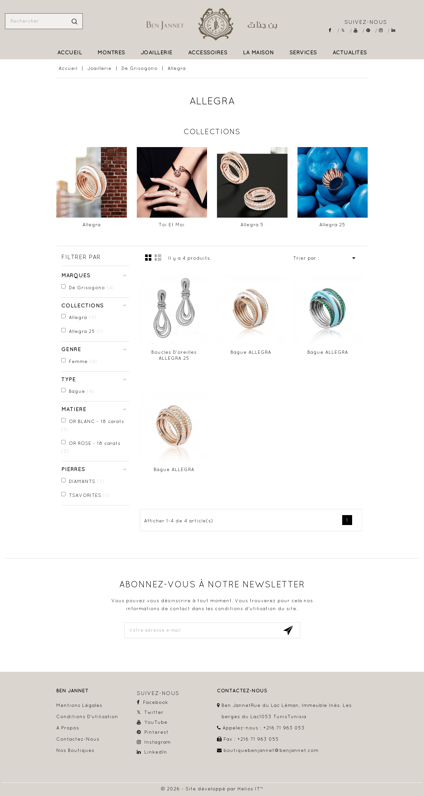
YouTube (358, 30)
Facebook (333, 30)
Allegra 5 (252, 224)
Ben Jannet (72, 690)
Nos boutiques (75, 750)
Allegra (91, 224)
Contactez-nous (77, 739)
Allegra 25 (332, 224)
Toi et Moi (172, 224)
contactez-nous (242, 690)
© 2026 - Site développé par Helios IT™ (212, 788)
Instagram (383, 30)
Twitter (345, 30)
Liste (158, 257)
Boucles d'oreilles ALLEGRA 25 (174, 355)
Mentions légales (79, 705)
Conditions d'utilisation (87, 716)
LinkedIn (396, 30)
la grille (148, 257)
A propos (67, 727)
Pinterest (370, 30)
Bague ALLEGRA (251, 352)
